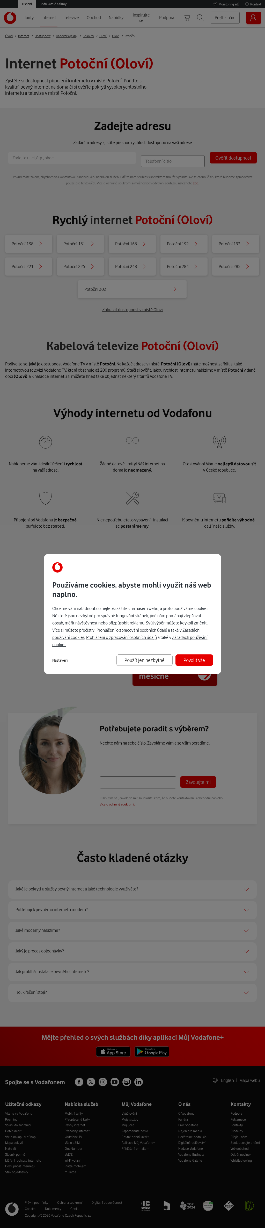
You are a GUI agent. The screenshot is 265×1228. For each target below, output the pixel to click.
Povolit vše (194, 660)
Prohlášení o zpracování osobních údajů (132, 630)
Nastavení (60, 660)
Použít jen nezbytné (144, 660)
